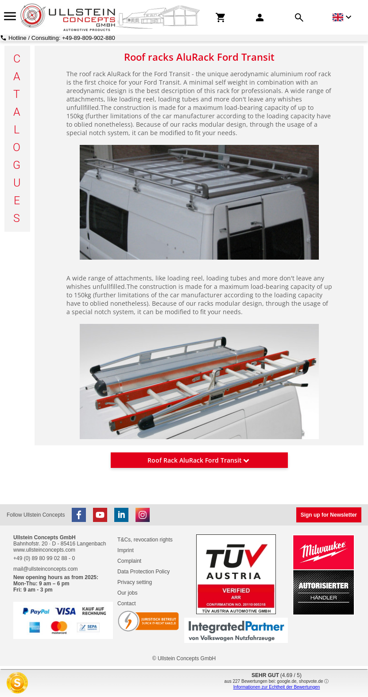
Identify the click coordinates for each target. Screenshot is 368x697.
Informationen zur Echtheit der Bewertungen (276, 687)
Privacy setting (134, 582)
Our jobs (127, 593)
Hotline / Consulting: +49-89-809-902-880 (61, 38)
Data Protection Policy (143, 572)
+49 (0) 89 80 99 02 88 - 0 (44, 558)
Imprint (125, 550)
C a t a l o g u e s (17, 138)
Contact (126, 603)
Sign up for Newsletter (329, 515)
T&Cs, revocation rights (145, 540)
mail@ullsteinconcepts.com (45, 569)
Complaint (129, 561)
